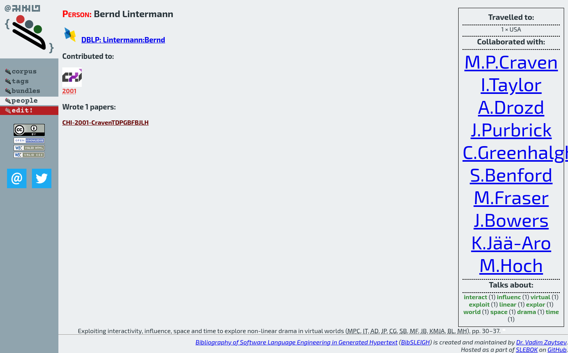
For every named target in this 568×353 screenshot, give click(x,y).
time (552, 311)
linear (507, 304)
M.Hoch (511, 264)
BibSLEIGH (415, 342)
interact (475, 296)
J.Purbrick (511, 129)
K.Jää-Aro (511, 242)
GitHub (557, 349)
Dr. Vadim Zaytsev (541, 342)
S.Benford (511, 174)
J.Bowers (511, 219)
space (498, 311)
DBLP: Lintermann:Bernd (123, 39)
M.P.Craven (511, 61)
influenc (509, 296)
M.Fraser (511, 196)
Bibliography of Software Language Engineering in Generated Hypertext (296, 342)
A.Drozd (511, 106)
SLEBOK (527, 349)
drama (526, 311)
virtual (540, 296)
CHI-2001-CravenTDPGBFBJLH (105, 122)
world (472, 311)
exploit (479, 304)
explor (535, 304)
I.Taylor (511, 83)
